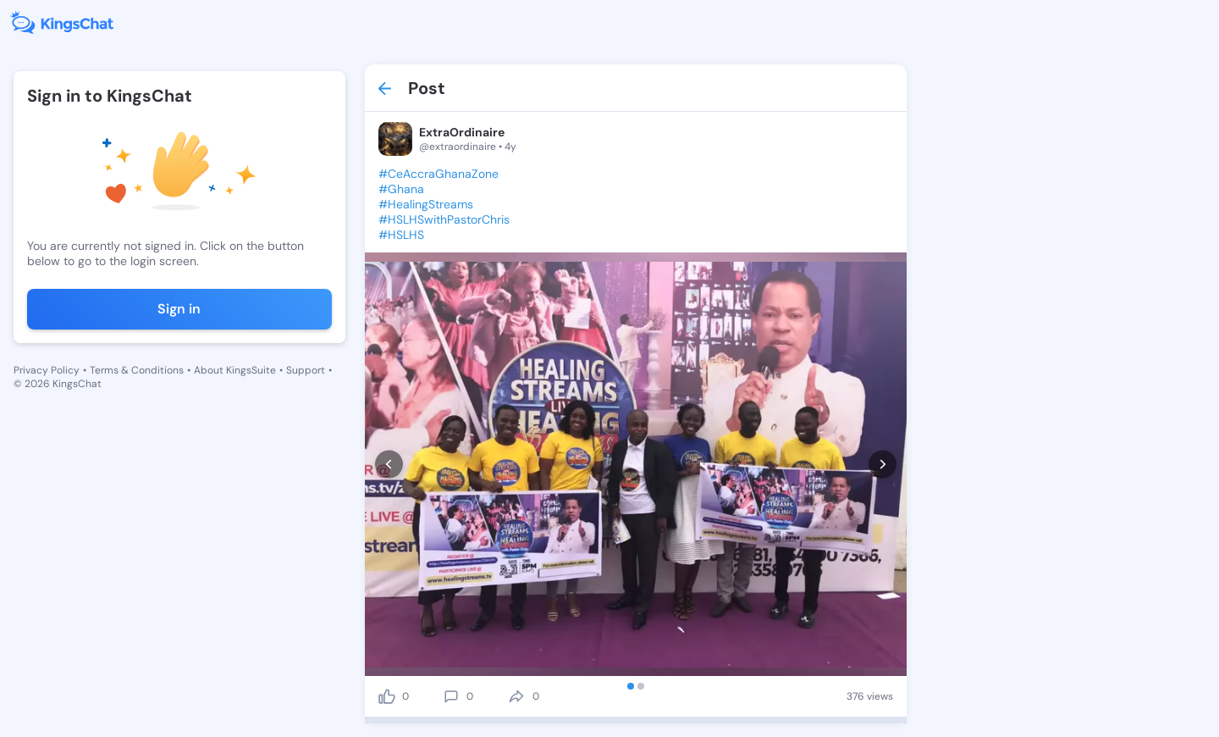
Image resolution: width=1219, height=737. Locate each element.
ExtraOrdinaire (462, 132)
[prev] (389, 465)
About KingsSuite (235, 370)
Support (305, 370)
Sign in (179, 309)
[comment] (451, 696)
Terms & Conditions (137, 370)
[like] (386, 696)
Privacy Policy (47, 370)
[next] (882, 465)
